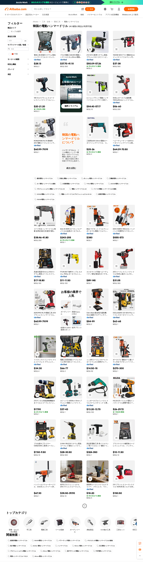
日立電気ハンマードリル (106, 546)
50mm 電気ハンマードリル (82, 546)
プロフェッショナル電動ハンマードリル (22, 551)
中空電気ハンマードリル (102, 551)
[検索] (90, 9)
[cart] (112, 9)
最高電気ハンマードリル (43, 178)
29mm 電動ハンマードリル (50, 551)
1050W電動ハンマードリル (44, 194)
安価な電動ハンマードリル (67, 178)
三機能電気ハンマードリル (116, 178)
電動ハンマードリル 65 (78, 189)
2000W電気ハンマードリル (118, 184)
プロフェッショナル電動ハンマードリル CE (49, 189)
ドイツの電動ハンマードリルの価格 (103, 189)
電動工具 (57, 22)
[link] (140, 543)
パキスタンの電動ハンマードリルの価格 (99, 541)
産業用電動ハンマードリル (105, 194)
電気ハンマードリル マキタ (18, 556)
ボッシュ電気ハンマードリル (91, 178)
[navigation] (18, 264)
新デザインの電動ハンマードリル (77, 551)
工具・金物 (46, 22)
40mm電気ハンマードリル (42, 556)
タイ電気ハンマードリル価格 (44, 184)
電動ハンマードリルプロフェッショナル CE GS (75, 194)
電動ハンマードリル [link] (71, 22)
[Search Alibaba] (56, 9)
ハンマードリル (61, 546)
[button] (82, 9)
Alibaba (35, 22)
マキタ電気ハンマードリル (94, 184)
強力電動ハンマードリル (17, 546)
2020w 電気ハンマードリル (40, 546)
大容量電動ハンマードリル (69, 184)
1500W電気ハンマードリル (44, 199)
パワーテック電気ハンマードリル (68, 541)
